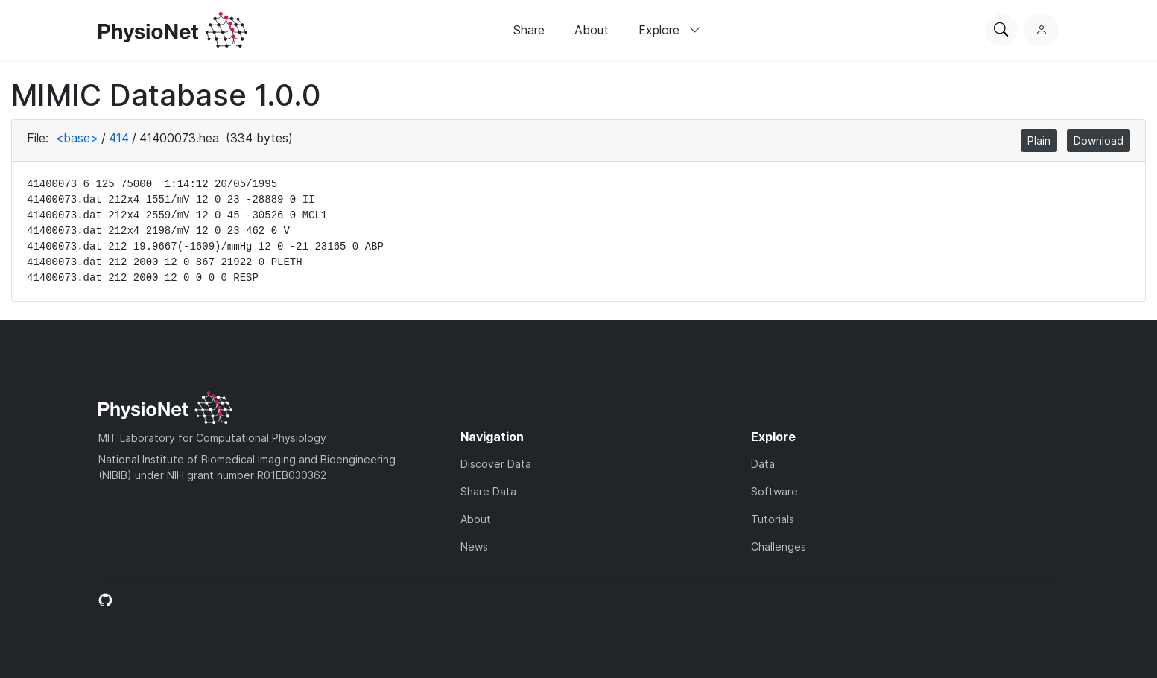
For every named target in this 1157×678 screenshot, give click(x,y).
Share (529, 29)
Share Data (488, 491)
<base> (76, 137)
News (474, 546)
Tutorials (772, 519)
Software (774, 491)
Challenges (778, 546)
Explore (669, 29)
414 (119, 137)
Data (763, 463)
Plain (1038, 140)
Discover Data (495, 463)
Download (1098, 140)
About (591, 29)
